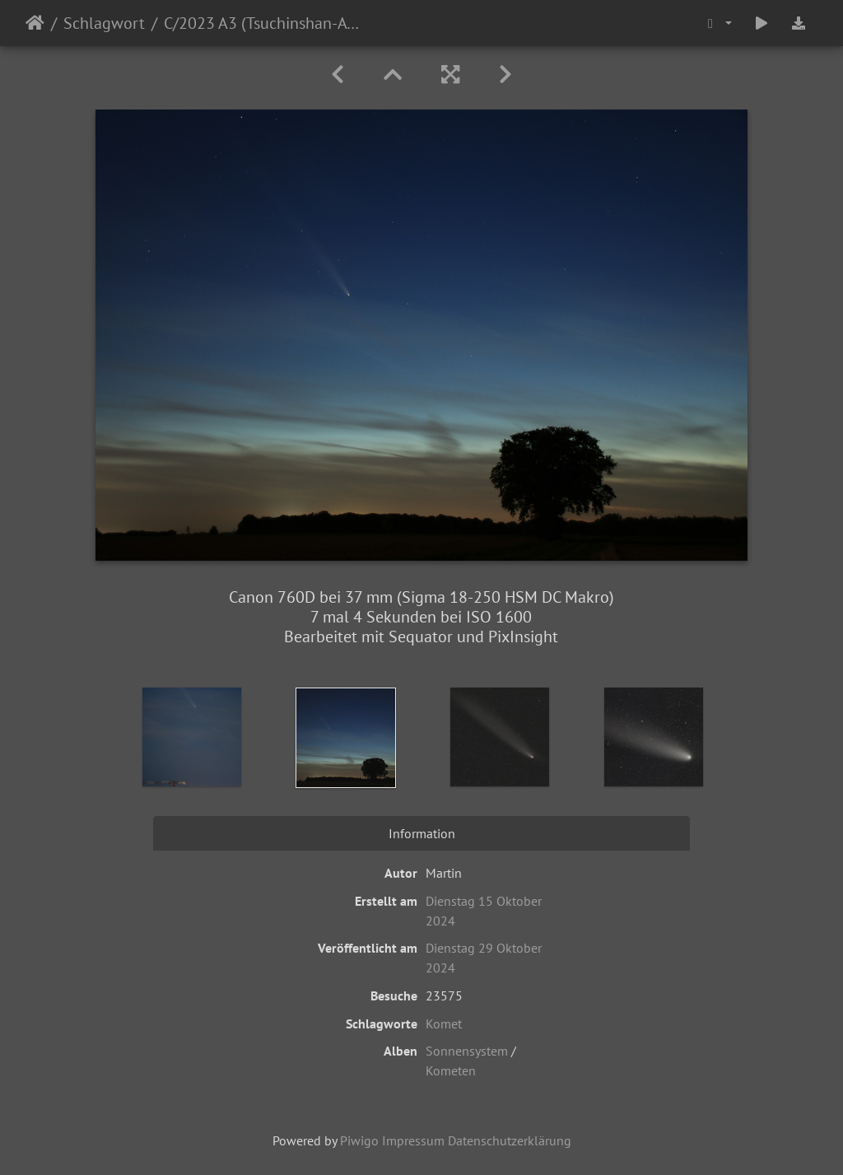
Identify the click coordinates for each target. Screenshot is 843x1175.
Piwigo (359, 1140)
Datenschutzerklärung (509, 1140)
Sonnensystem (467, 1050)
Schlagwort (104, 23)
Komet (444, 1023)
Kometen (451, 1070)
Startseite (35, 23)
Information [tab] (422, 833)
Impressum (413, 1140)
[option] (192, 737)
